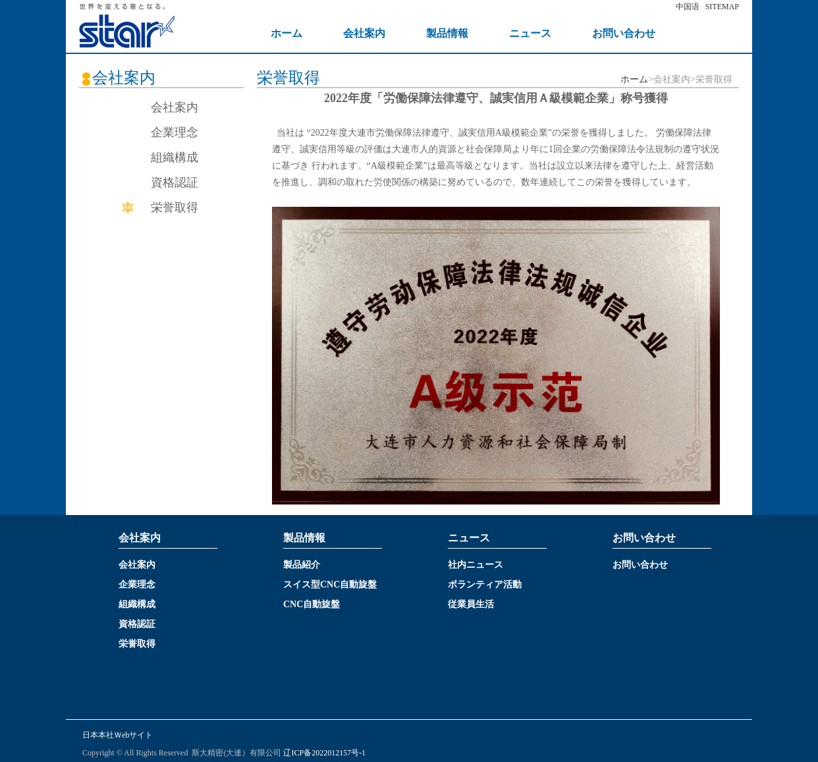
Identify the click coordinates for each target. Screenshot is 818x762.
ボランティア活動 (485, 584)
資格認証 (174, 182)
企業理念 (174, 132)
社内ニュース (475, 565)
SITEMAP (722, 6)
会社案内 (364, 33)
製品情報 (447, 33)
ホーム (634, 79)
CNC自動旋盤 (311, 604)
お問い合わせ (623, 33)
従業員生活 (471, 604)
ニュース (530, 33)
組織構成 (174, 157)
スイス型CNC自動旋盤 (330, 584)
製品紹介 (301, 565)
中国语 (687, 6)
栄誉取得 (174, 207)
